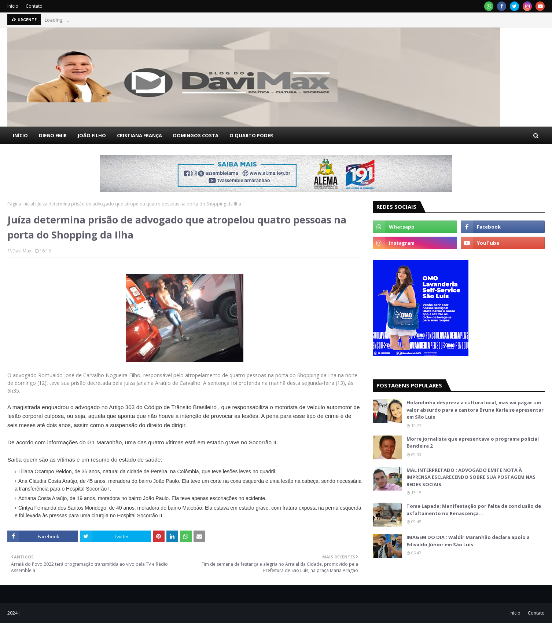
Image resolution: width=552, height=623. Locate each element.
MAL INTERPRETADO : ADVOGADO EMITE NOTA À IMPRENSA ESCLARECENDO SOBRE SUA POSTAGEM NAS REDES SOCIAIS (471, 477)
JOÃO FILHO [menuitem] (92, 135)
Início (514, 613)
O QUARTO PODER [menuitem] (251, 135)
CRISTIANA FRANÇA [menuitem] (139, 135)
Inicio (12, 6)
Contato (34, 6)
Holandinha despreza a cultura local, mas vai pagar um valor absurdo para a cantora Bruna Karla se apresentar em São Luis (475, 409)
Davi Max (21, 251)
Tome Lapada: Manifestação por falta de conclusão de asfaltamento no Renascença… (473, 510)
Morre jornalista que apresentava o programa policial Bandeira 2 (472, 442)
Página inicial (20, 204)
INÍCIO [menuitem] (20, 135)
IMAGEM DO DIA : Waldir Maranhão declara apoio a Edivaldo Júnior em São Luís (468, 541)
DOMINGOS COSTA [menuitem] (195, 135)
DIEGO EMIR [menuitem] (53, 135)
